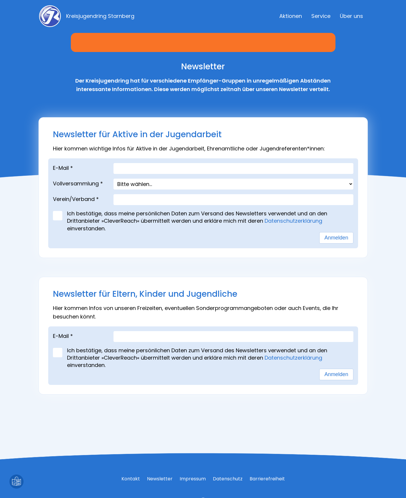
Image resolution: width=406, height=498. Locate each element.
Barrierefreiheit (267, 478)
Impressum (193, 478)
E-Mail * (63, 168)
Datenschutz (228, 478)
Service (320, 16)
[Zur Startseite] (96, 16)
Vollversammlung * (78, 183)
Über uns (351, 16)
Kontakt (130, 478)
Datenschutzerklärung (295, 220)
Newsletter (160, 478)
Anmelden (336, 238)
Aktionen (290, 16)
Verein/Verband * (76, 199)
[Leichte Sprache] (16, 481)
